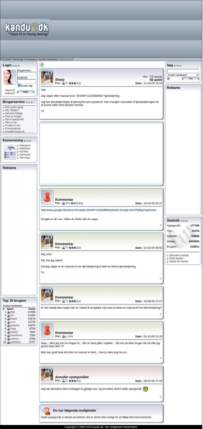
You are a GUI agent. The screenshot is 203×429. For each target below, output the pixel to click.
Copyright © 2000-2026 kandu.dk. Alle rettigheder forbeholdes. (101, 426)
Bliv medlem (11, 110)
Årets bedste (175, 258)
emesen (14, 338)
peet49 (14, 332)
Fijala (13, 328)
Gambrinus (16, 335)
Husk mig (26, 85)
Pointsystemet (12, 128)
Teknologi (17, 59)
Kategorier (24, 145)
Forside (6, 59)
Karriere (22, 151)
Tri (66, 83)
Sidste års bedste (177, 261)
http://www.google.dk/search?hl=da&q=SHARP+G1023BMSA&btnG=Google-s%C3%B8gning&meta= (99, 210)
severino (14, 325)
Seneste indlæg (12, 113)
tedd (12, 312)
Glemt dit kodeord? (10, 92)
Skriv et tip (10, 122)
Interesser (23, 154)
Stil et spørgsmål (13, 119)
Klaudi (13, 318)
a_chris (69, 336)
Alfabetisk (23, 148)
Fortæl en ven (11, 125)
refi (12, 315)
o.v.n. (13, 322)
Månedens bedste (178, 255)
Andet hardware (48, 59)
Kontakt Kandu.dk (14, 131)
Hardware (31, 59)
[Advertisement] (157, 28)
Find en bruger (12, 116)
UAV (67, 203)
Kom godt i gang (13, 107)
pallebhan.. (16, 342)
